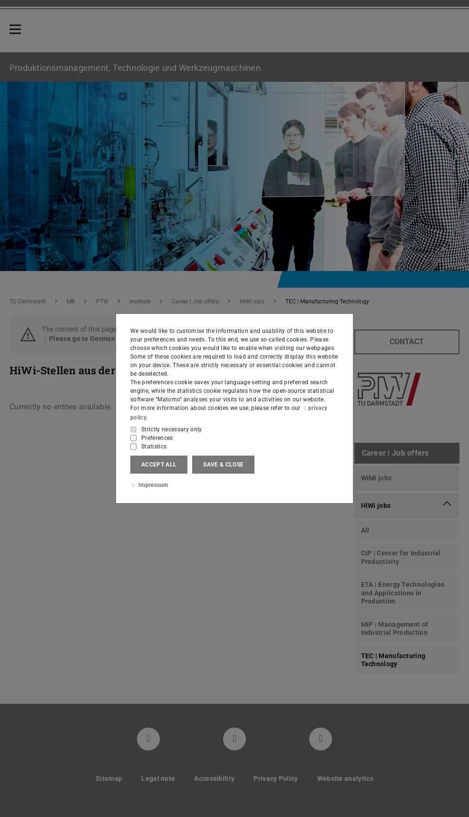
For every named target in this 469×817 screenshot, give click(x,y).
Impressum (149, 485)
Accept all (158, 464)
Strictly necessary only (171, 429)
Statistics (153, 446)
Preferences (157, 438)
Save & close (223, 464)
